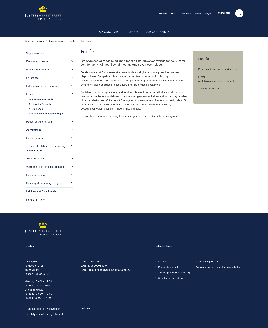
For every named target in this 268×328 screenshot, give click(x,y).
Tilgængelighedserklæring (172, 272)
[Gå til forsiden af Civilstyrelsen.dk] (43, 13)
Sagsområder (109, 31)
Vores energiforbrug (207, 261)
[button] (71, 61)
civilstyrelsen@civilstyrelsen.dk (45, 314)
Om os (133, 31)
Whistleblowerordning (171, 278)
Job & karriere (157, 31)
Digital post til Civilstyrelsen (44, 309)
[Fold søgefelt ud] (239, 13)
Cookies (163, 261)
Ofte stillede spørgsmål (164, 116)
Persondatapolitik (168, 267)
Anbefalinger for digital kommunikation (219, 267)
